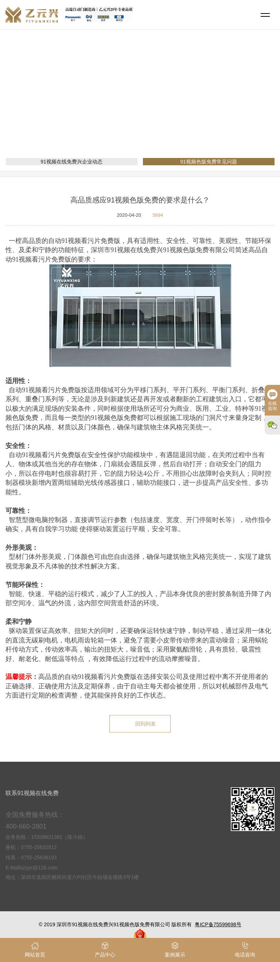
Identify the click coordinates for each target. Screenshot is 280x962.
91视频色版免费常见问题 (183, 104)
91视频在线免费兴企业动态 (71, 162)
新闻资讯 (137, 104)
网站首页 (108, 104)
